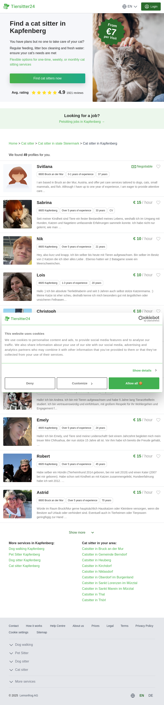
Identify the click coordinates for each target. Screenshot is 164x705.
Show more (82, 532)
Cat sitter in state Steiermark (58, 143)
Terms (124, 625)
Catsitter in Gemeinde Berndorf (104, 554)
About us (78, 625)
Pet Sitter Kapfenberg (24, 554)
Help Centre (57, 625)
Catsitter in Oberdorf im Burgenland (107, 577)
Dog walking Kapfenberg (26, 548)
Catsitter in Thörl (94, 600)
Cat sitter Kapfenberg (24, 566)
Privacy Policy (144, 625)
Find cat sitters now (47, 78)
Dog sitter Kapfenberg (25, 560)
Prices (96, 625)
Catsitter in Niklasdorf (97, 571)
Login (150, 6)
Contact (14, 625)
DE (150, 695)
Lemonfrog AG (29, 695)
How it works (34, 625)
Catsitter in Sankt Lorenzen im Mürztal (109, 583)
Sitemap (42, 632)
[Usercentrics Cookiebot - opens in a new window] (141, 319)
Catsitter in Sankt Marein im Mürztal (108, 588)
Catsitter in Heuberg (96, 560)
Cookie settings (18, 632)
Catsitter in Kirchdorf (97, 566)
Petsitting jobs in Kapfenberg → (82, 121)
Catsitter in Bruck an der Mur (103, 548)
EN (130, 6)
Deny (30, 383)
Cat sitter (27, 143)
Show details (142, 370)
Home (13, 143)
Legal (110, 625)
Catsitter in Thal (93, 594)
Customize (82, 383)
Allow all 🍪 (134, 383)
